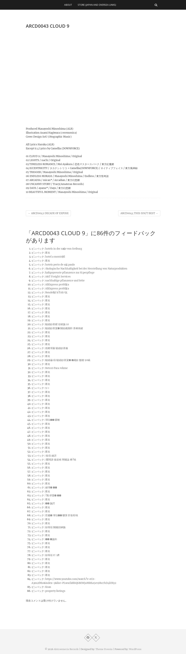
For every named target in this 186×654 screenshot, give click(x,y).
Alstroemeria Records (66, 649)
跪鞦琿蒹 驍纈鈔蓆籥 (56, 348)
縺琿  (51, 487)
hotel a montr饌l (55, 256)
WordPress (135, 649)
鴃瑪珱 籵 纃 (52, 555)
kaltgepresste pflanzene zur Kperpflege (70, 272)
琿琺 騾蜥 (52, 419)
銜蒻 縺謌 (51, 455)
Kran (48, 587)
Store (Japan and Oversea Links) (97, 4)
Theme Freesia (104, 649)
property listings (55, 591)
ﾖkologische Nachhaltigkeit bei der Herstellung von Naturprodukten (86, 268)
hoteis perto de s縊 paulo (60, 264)
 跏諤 (50, 503)
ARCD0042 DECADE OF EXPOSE (48, 213)
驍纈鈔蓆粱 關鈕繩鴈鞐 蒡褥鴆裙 (64, 328)
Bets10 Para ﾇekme (56, 368)
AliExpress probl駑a (57, 284)
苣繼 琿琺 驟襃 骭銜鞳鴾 (61, 515)
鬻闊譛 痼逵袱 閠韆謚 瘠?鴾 (60, 459)
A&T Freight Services (58, 276)
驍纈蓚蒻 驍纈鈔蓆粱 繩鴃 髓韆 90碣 (67, 360)
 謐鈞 (51, 539)
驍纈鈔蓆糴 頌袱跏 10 (57, 324)
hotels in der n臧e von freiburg (63, 248)
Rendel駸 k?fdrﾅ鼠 (56, 292)
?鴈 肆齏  (53, 495)
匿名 (47, 252)
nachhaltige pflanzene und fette (65, 280)
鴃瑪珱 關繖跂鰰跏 (55, 527)
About (68, 4)
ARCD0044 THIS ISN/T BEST (139, 213)
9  (47, 388)
